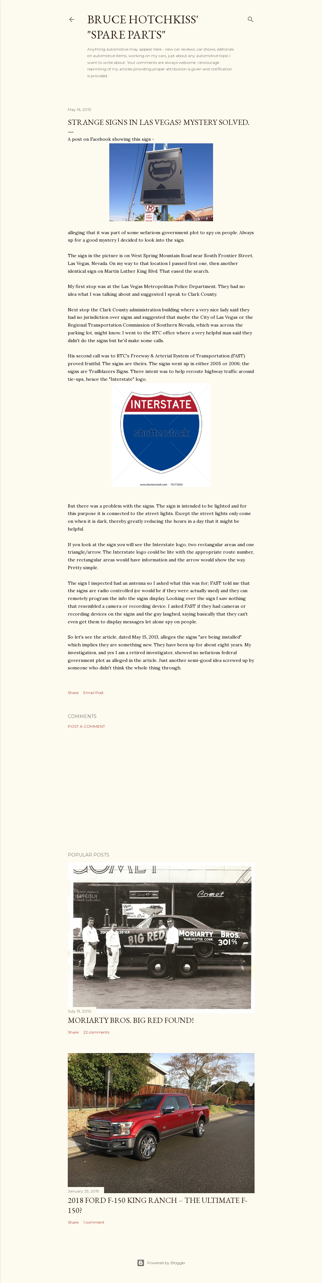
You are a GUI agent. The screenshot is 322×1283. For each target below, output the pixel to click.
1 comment (93, 1222)
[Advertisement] (161, 790)
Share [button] (73, 692)
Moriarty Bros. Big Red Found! (131, 1020)
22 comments (96, 1032)
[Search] (251, 18)
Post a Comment (86, 726)
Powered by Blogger (161, 1263)
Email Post (93, 692)
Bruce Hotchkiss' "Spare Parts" (142, 27)
